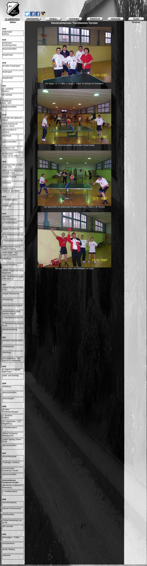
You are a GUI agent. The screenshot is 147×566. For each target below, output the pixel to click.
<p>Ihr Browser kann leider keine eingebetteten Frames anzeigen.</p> (136, 113)
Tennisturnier (7, 300)
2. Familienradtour (9, 427)
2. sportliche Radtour (7, 416)
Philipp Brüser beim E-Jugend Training (11, 248)
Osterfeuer (6, 136)
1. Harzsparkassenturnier (12, 318)
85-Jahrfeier (7, 95)
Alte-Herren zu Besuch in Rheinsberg (12, 486)
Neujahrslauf (7, 55)
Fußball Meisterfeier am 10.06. (12, 521)
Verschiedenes (8, 543)
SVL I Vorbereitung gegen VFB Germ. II (12, 278)
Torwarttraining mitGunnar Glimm (9, 125)
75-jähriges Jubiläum (10, 462)
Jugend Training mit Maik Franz (12, 289)
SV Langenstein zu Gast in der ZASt (12, 166)
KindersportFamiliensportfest (9, 44)
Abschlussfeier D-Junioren (9, 131)
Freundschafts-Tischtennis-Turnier (10, 469)
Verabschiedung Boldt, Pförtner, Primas (11, 313)
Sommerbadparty (9, 502)
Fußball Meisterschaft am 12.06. (12, 236)
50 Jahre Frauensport (11, 66)
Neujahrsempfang (9, 265)
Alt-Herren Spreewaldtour (12, 341)
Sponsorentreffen (9, 49)
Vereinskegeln (8, 398)
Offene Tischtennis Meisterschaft (10, 434)
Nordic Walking (8, 549)
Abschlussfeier (8, 514)
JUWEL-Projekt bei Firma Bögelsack (12, 272)
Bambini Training (9, 177)
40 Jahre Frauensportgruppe (10, 411)
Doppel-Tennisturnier (10, 229)
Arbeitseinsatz (8, 346)
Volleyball (6, 555)
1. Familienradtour (9, 491)
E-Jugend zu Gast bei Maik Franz (11, 370)
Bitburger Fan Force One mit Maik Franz (12, 172)
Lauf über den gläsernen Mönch (12, 119)
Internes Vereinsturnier (11, 508)
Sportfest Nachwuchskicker (9, 218)
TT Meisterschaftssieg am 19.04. (12, 324)
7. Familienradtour (9, 200)
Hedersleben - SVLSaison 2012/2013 (10, 254)
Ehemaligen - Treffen (10, 537)
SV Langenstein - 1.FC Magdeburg (11, 422)
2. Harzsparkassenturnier (12, 241)
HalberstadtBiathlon (7, 33)
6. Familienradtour (9, 223)
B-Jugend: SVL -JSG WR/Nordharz (10, 149)
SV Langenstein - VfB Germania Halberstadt (11, 359)
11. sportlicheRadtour (7, 90)
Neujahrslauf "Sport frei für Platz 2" (11, 155)
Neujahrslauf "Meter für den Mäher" (11, 190)
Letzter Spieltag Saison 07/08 (11, 440)
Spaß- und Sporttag (10, 375)
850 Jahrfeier (7, 526)
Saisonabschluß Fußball (12, 306)
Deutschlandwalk (9, 456)
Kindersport (7, 72)
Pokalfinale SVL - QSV (7, 102)
